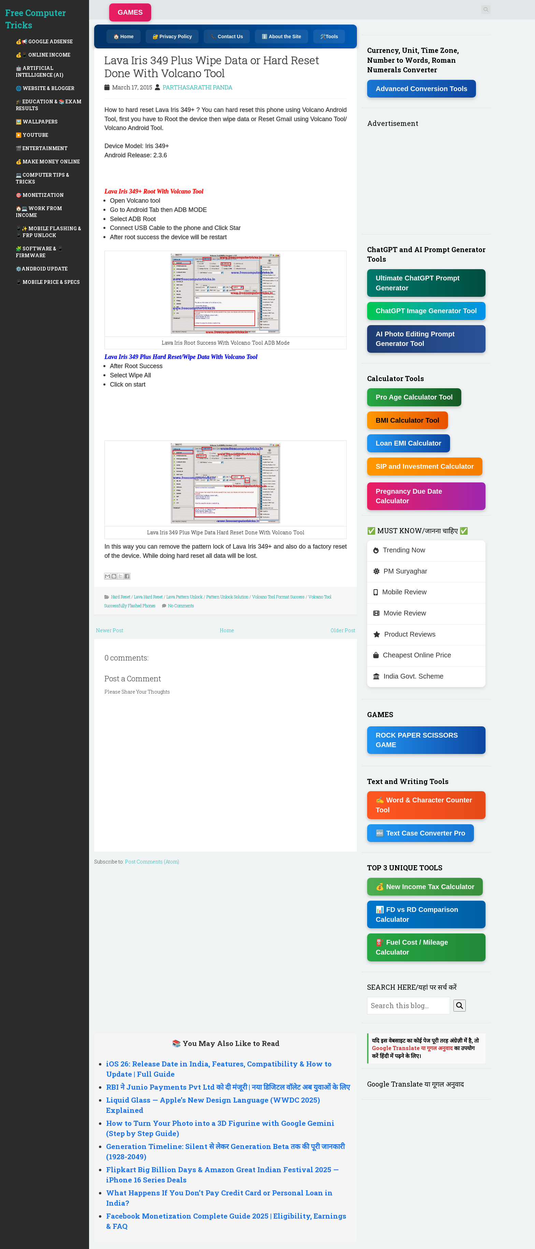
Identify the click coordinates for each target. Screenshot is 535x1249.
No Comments (181, 605)
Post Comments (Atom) (152, 861)
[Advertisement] (184, 172)
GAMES (130, 12)
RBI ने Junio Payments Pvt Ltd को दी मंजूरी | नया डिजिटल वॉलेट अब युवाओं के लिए (228, 1087)
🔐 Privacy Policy (172, 36)
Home (227, 630)
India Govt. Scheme (408, 676)
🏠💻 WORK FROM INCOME (39, 211)
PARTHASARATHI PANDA (197, 87)
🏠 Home (123, 36)
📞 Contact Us (227, 36)
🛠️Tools (329, 36)
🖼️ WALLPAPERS (37, 121)
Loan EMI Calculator (408, 443)
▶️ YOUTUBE (32, 135)
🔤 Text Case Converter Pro (420, 833)
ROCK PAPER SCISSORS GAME (417, 740)
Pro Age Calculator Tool (414, 397)
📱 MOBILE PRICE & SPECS (48, 282)
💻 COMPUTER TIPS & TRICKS (42, 178)
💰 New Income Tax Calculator (425, 886)
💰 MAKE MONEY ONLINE (48, 161)
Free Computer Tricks (35, 19)
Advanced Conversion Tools (421, 88)
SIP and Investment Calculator (425, 466)
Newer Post (109, 630)
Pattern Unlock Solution (227, 596)
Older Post (343, 630)
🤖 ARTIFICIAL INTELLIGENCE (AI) (39, 71)
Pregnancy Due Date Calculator (409, 496)
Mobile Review (399, 592)
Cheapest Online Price (412, 655)
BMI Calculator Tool (407, 420)
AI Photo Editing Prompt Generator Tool (415, 339)
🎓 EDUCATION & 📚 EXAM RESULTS (49, 105)
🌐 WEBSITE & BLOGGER (45, 88)
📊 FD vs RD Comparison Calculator (417, 914)
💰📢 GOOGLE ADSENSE (44, 41)
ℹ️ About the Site (281, 36)
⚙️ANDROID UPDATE (42, 268)
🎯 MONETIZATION (40, 195)
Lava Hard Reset (148, 596)
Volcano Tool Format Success (278, 596)
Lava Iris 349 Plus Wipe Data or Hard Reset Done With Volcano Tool (211, 66)
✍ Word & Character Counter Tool (424, 805)
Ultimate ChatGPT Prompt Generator (418, 283)
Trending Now (399, 550)
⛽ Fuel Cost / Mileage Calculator (412, 947)
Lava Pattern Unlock (185, 596)
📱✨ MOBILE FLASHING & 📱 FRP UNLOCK (48, 231)
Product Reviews (404, 634)
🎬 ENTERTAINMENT (42, 148)
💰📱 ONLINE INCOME (43, 55)
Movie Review (399, 613)
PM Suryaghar (400, 571)
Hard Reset (120, 596)
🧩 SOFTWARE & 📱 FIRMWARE (39, 252)
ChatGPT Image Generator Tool (426, 311)
